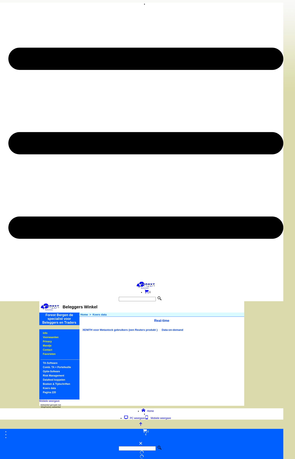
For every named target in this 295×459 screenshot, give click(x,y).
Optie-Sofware (51, 371)
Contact (47, 349)
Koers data (49, 388)
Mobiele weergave (49, 401)
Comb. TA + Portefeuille (57, 367)
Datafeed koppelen (54, 379)
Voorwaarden (51, 337)
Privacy (47, 341)
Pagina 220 (49, 392)
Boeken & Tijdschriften (56, 384)
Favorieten (49, 354)
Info (45, 333)
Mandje (47, 345)
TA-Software (50, 363)
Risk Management (53, 375)
